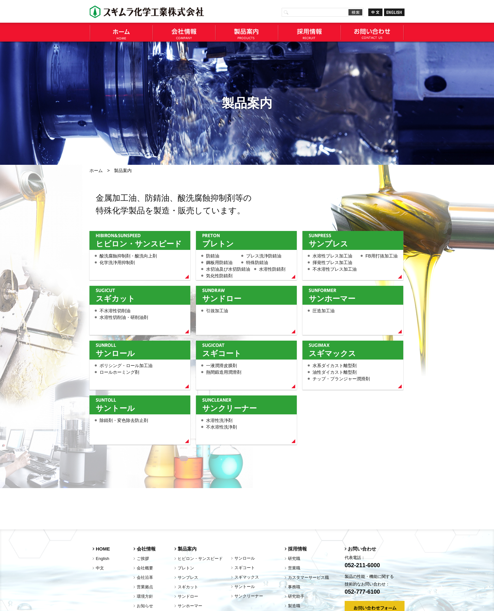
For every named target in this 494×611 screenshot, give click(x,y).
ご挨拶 (143, 558)
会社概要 (145, 568)
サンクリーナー (229, 408)
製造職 (294, 605)
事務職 (294, 587)
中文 (100, 568)
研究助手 (296, 596)
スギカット (115, 298)
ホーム (96, 170)
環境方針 (145, 596)
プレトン (218, 243)
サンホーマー (332, 298)
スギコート (221, 353)
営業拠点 (145, 587)
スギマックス (332, 353)
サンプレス (328, 243)
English (102, 558)
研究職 (294, 558)
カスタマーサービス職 (308, 577)
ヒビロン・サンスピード (139, 243)
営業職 (294, 568)
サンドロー (221, 298)
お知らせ (145, 605)
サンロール (115, 353)
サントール (115, 408)
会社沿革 (145, 577)
